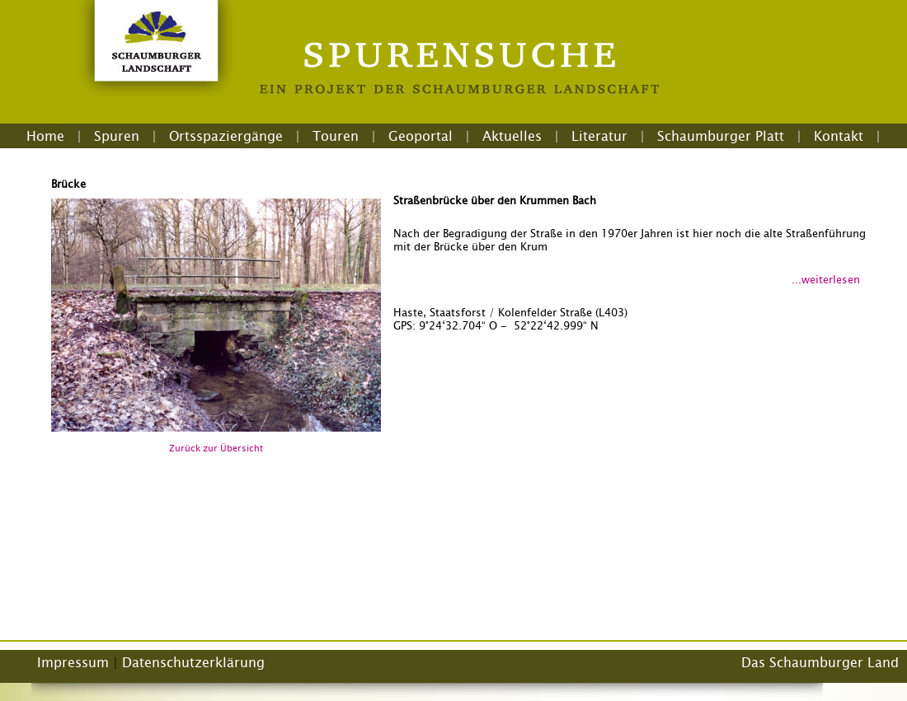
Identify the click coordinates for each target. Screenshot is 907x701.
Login (453, 155)
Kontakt (838, 136)
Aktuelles (512, 136)
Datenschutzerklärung (193, 662)
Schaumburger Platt (720, 136)
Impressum (73, 662)
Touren (336, 136)
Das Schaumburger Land (820, 662)
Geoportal (420, 136)
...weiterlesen (826, 279)
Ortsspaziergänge (226, 136)
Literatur (599, 136)
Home (45, 136)
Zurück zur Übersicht (216, 448)
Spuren (116, 136)
